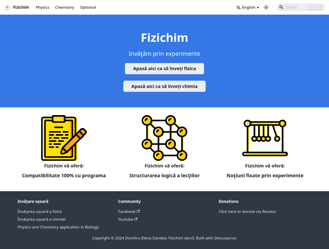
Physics (42, 7)
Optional (88, 7)
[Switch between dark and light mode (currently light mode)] (266, 7)
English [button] (245, 7)
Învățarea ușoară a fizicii (40, 211)
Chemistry (64, 7)
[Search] (301, 7)
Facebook (129, 211)
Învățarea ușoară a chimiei (42, 219)
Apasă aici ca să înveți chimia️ (164, 86)
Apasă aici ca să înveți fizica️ (164, 68)
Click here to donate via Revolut (247, 211)
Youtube (128, 219)
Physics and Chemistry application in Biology (58, 227)
